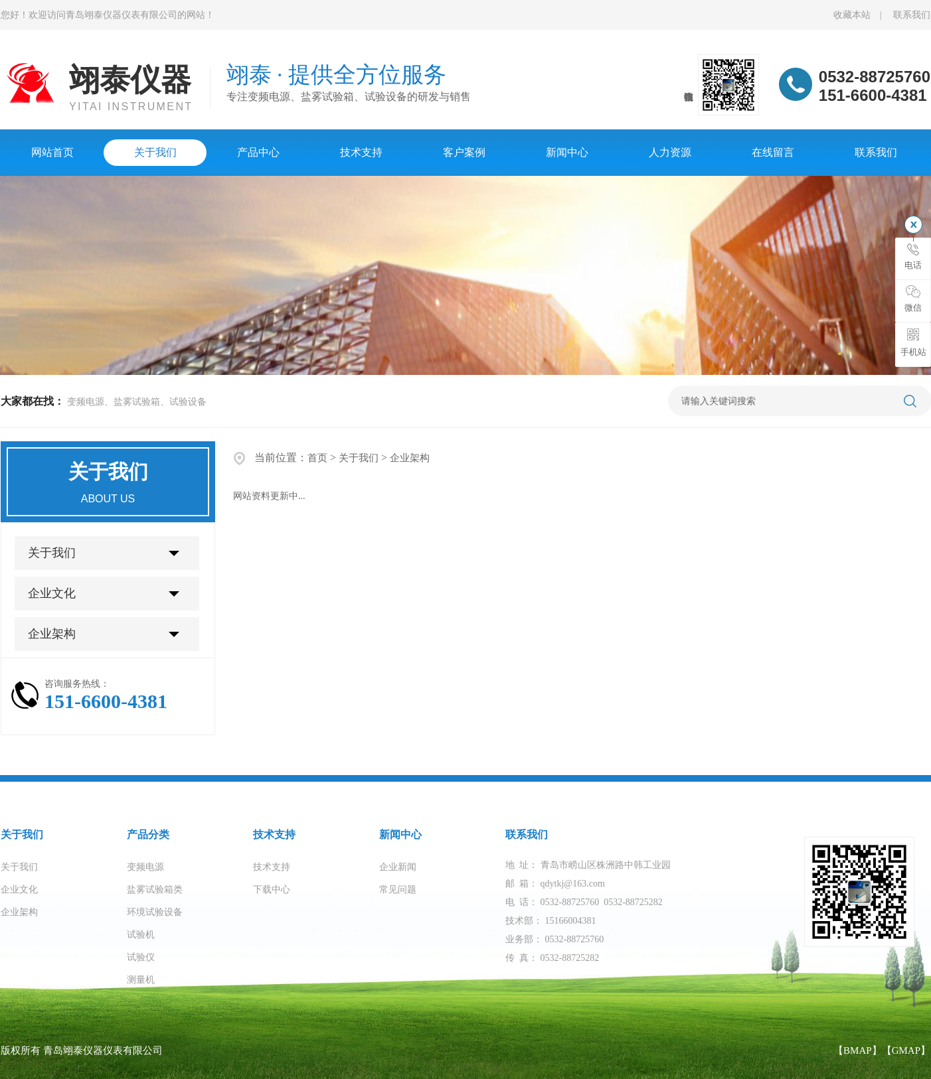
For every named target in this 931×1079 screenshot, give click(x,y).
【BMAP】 (857, 1050)
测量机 (141, 980)
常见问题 (397, 890)
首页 (317, 458)
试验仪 (141, 957)
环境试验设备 (155, 912)
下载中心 (271, 890)
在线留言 (773, 152)
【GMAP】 (906, 1050)
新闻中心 (567, 152)
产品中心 (258, 152)
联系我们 (911, 15)
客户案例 (464, 152)
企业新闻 (397, 867)
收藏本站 (852, 15)
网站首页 (52, 152)
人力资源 (670, 152)
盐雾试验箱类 (155, 890)
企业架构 (52, 633)
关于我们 (155, 152)
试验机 (141, 935)
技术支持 (361, 152)
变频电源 (145, 867)
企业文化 (52, 593)
